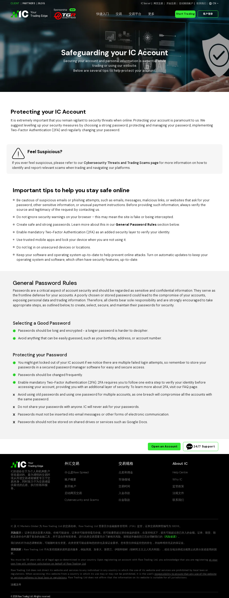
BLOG (41, 3)
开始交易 (171, 3)
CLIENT (15, 3)
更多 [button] (151, 14)
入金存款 (124, 493)
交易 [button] (119, 14)
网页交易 (158, 3)
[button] (213, 3)
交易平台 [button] (135, 14)
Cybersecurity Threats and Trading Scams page (121, 163)
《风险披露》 (170, 536)
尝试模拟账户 (186, 3)
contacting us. (89, 210)
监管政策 (178, 486)
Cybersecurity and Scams (82, 500)
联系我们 (201, 3)
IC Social (145, 3)
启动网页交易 (73, 493)
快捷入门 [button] (102, 14)
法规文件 (178, 493)
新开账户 (70, 486)
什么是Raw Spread (77, 472)
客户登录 (208, 13)
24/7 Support (200, 447)
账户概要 (70, 479)
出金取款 (124, 500)
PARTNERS (29, 3)
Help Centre (180, 472)
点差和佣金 (126, 472)
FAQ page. (190, 387)
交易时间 (124, 486)
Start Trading (185, 13)
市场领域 (124, 479)
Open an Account (164, 446)
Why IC (177, 479)
